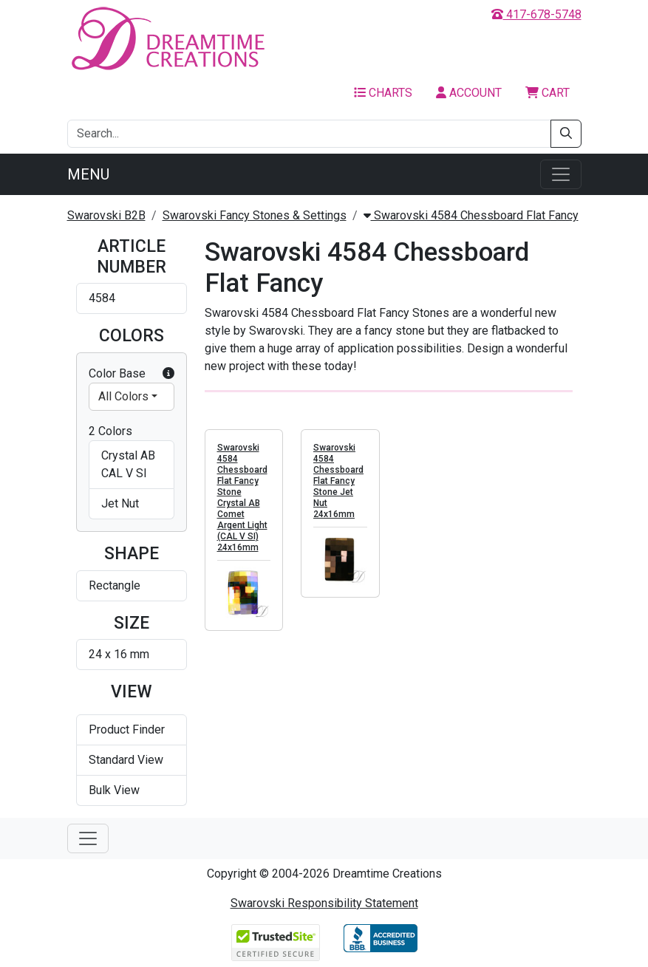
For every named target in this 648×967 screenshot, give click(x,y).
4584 (102, 298)
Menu (88, 174)
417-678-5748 (536, 14)
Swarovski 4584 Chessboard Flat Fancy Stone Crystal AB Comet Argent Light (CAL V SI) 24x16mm (242, 498)
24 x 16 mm (119, 654)
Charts (383, 93)
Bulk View (114, 790)
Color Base (131, 374)
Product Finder (127, 729)
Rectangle (114, 585)
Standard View (126, 760)
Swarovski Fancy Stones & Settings (255, 215)
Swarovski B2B (106, 215)
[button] (168, 374)
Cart (547, 93)
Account (469, 93)
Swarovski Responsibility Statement (324, 903)
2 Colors (110, 431)
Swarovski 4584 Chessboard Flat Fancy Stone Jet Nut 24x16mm (338, 481)
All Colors (123, 396)
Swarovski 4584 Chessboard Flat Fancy (471, 215)
